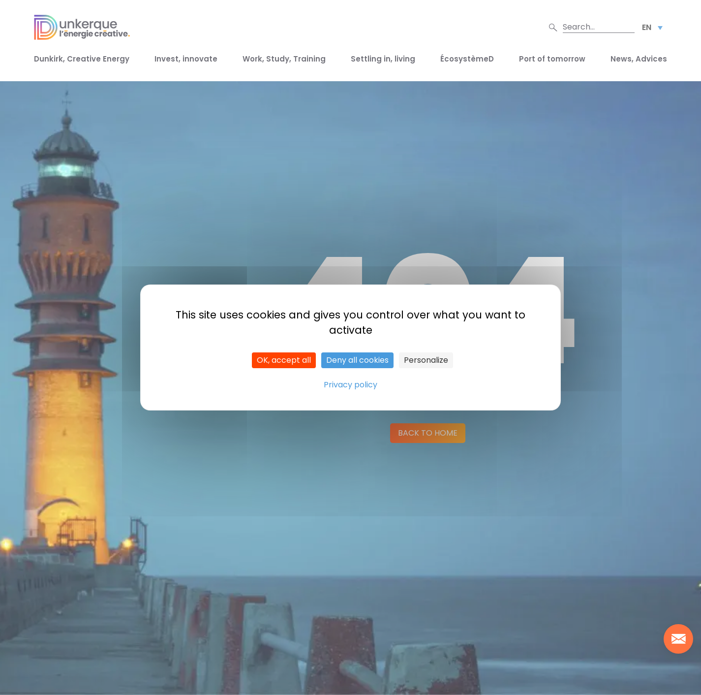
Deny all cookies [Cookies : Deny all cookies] (357, 360)
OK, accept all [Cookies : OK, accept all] (284, 360)
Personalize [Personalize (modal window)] (426, 360)
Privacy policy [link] (350, 384)
